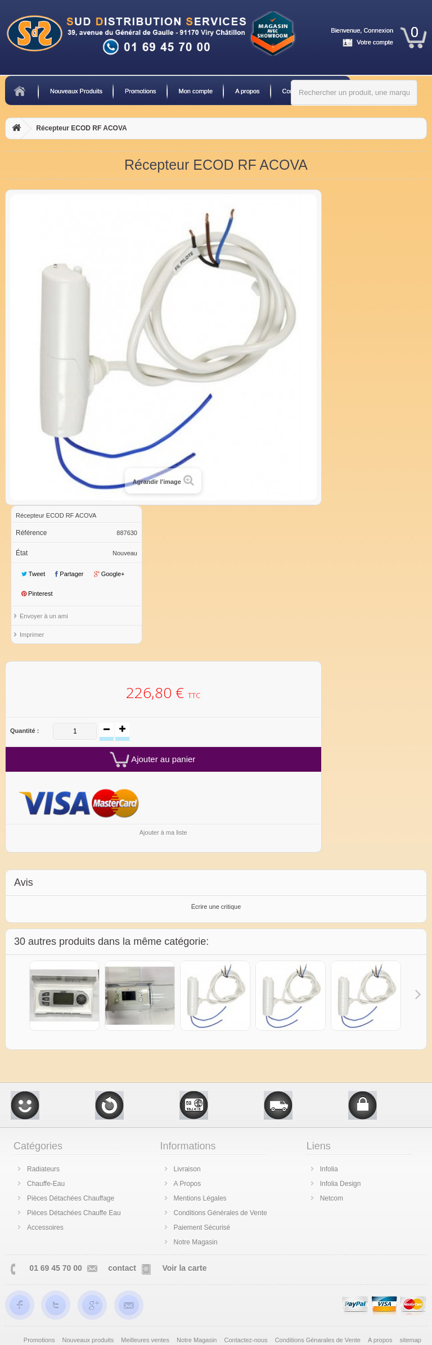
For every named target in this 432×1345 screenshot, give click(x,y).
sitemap (410, 1340)
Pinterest (36, 593)
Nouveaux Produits (76, 91)
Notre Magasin (196, 1242)
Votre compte (375, 42)
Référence (31, 533)
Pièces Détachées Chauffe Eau (74, 1213)
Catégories (38, 1146)
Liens (319, 1146)
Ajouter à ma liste (163, 832)
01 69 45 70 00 (55, 1268)
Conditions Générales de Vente (220, 1213)
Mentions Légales (200, 1198)
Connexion (378, 30)
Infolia (329, 1169)
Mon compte (196, 91)
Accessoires (45, 1227)
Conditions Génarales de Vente (318, 1340)
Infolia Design (340, 1184)
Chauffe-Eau (46, 1184)
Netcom (331, 1198)
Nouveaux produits (89, 1340)
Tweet (33, 573)
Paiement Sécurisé (202, 1227)
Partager (69, 573)
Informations (188, 1146)
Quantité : (24, 730)
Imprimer (32, 634)
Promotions (140, 91)
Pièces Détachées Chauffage (70, 1198)
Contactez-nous (246, 1340)
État (22, 553)
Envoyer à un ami (44, 616)
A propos (247, 91)
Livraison (187, 1169)
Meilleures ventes (146, 1340)
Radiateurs (43, 1169)
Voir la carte (184, 1268)
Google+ (109, 573)
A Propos (187, 1184)
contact (122, 1268)
